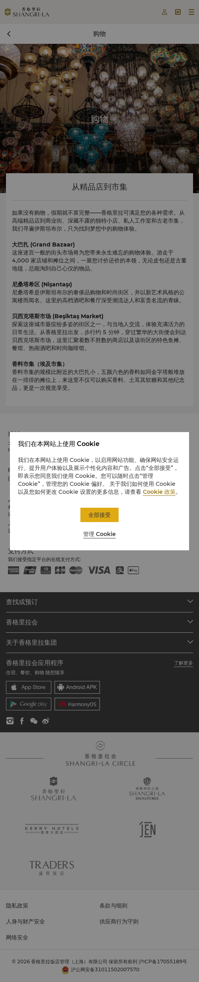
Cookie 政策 (159, 491)
